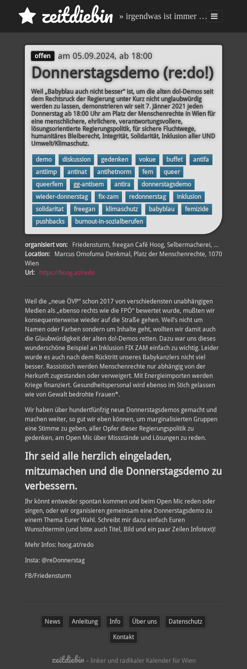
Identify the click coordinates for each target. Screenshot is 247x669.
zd (66, 15)
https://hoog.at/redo (67, 272)
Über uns (144, 621)
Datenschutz (185, 621)
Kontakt (123, 637)
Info (115, 621)
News (52, 621)
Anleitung (85, 621)
